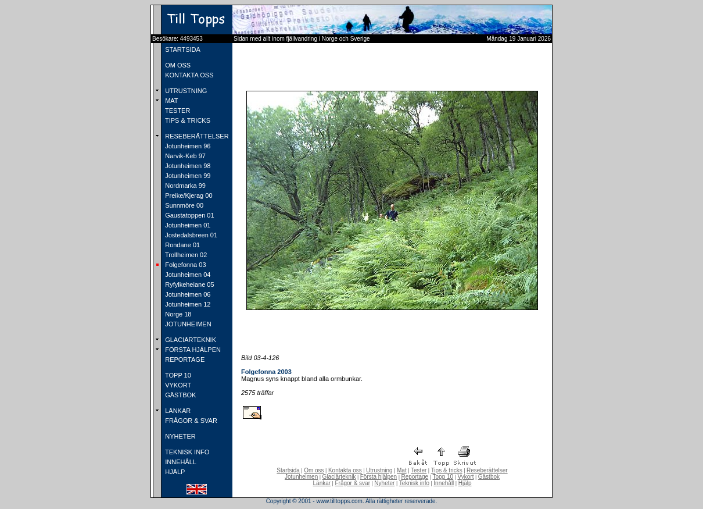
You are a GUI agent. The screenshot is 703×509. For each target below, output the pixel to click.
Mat (402, 470)
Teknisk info (414, 483)
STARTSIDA (181, 49)
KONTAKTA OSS (188, 75)
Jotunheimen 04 (186, 274)
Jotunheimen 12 (186, 304)
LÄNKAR (177, 410)
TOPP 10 (177, 375)
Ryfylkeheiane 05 (188, 284)
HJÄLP (174, 471)
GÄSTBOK (179, 394)
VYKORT (177, 385)
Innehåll (443, 483)
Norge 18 (177, 314)
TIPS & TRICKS (186, 120)
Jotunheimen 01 (186, 225)
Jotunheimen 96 (186, 146)
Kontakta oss (345, 470)
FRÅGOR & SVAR (190, 420)
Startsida (288, 470)
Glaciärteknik (339, 477)
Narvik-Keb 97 (184, 155)
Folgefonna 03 (184, 264)
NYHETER (179, 436)
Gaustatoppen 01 (188, 215)
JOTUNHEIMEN (187, 324)
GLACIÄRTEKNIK (189, 339)
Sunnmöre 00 (183, 205)
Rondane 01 (181, 244)
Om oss (314, 470)
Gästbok (489, 477)
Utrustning (379, 470)
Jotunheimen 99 (186, 175)
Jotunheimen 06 (186, 294)
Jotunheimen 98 (186, 165)
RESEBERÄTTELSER (195, 136)
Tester (418, 470)
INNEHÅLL (179, 461)
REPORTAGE (184, 359)
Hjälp (465, 483)
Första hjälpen (378, 477)
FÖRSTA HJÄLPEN (192, 349)
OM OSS (177, 65)
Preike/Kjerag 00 (187, 195)
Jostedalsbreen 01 (190, 235)
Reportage (414, 477)
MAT (170, 100)
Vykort (465, 477)
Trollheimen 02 (185, 254)
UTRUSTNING (185, 90)
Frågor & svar (352, 483)
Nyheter (384, 483)
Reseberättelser (487, 470)
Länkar (322, 483)
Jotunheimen (301, 477)
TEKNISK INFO (186, 452)
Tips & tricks (446, 470)
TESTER (176, 110)
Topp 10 (443, 477)
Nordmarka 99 (184, 185)
